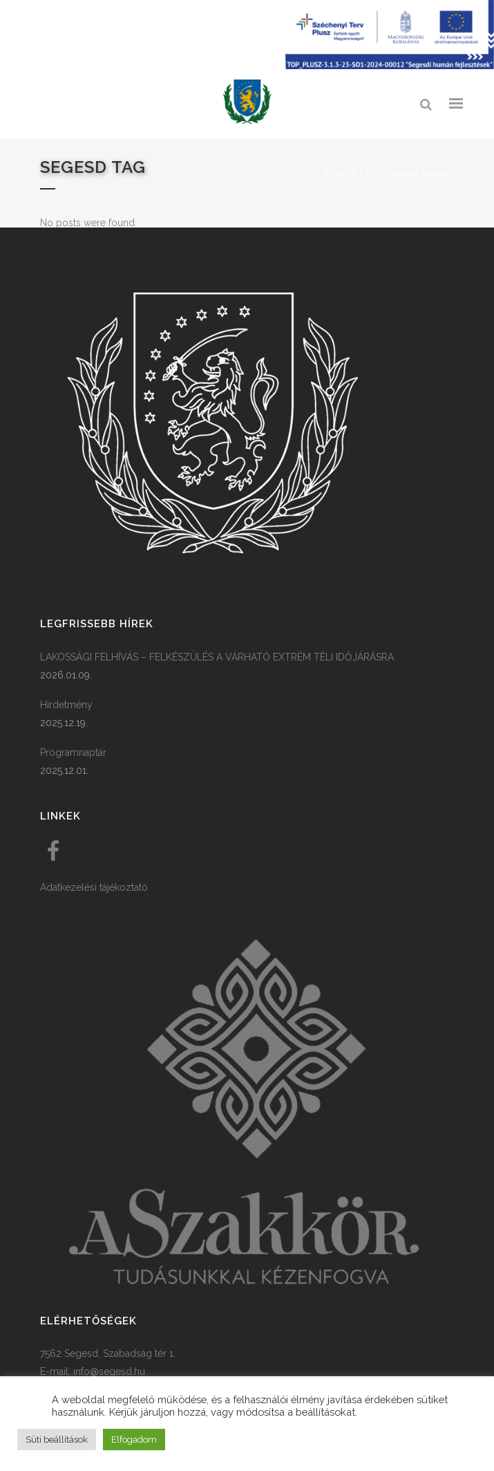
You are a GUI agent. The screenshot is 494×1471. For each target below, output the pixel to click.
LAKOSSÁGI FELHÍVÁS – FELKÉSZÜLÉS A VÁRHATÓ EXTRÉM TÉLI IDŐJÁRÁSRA (217, 657)
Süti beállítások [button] (57, 1439)
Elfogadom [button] (134, 1439)
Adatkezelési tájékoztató (94, 887)
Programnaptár (73, 752)
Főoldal (341, 172)
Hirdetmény (66, 704)
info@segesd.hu (109, 1371)
